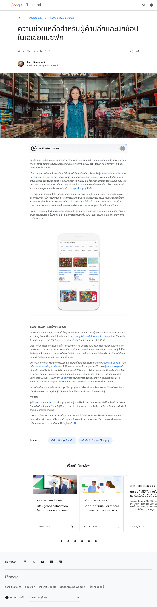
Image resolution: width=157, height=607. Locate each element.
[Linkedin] (60, 562)
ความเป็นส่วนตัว (13, 587)
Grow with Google (110, 362)
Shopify (65, 378)
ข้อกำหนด (30, 587)
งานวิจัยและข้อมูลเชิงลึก (46, 366)
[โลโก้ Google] (12, 577)
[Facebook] (51, 562)
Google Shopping (77, 188)
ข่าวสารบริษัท (35, 18)
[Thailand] (19, 18)
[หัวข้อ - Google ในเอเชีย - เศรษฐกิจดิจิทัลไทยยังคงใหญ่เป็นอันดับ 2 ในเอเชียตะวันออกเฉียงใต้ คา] (55, 503)
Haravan (34, 381)
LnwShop (81, 381)
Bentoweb (96, 381)
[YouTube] (42, 562)
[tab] (61, 541)
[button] (135, 51)
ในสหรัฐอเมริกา (58, 211)
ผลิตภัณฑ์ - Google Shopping (95, 440)
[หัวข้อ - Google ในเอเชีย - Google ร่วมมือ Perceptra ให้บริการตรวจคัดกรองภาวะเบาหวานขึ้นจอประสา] (101, 503)
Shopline (53, 381)
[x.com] (34, 562)
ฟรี (90, 188)
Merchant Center (43, 402)
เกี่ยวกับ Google (48, 587)
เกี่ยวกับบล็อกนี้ (96, 587)
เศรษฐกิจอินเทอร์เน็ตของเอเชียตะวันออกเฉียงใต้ (96, 336)
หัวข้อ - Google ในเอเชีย (62, 440)
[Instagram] (25, 562)
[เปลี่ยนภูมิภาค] (54, 597)
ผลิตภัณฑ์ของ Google (72, 587)
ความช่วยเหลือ (15, 597)
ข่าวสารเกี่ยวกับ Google (61, 18)
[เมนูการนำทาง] (5, 5)
